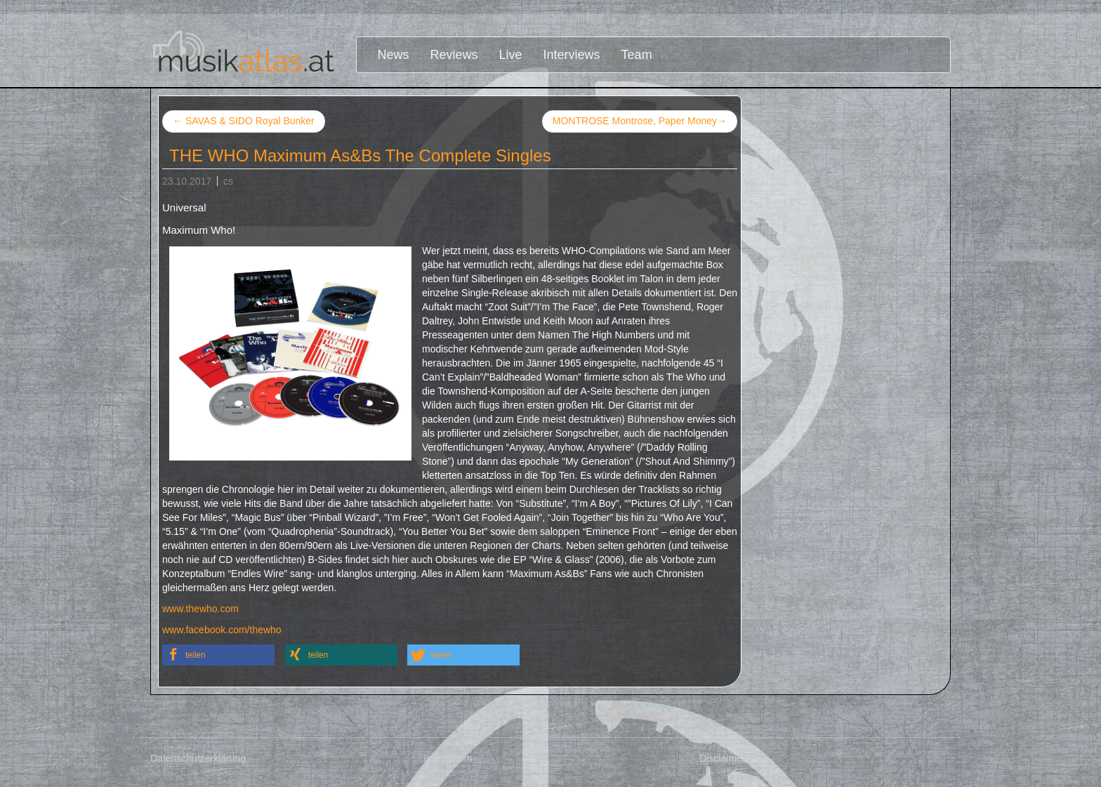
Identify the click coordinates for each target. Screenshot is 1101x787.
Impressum (447, 758)
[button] (218, 655)
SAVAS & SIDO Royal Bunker (244, 120)
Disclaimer (722, 758)
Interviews (571, 55)
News (393, 55)
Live (510, 55)
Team (636, 55)
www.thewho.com (200, 608)
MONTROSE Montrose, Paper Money (640, 121)
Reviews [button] (454, 55)
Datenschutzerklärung (198, 758)
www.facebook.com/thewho (222, 629)
